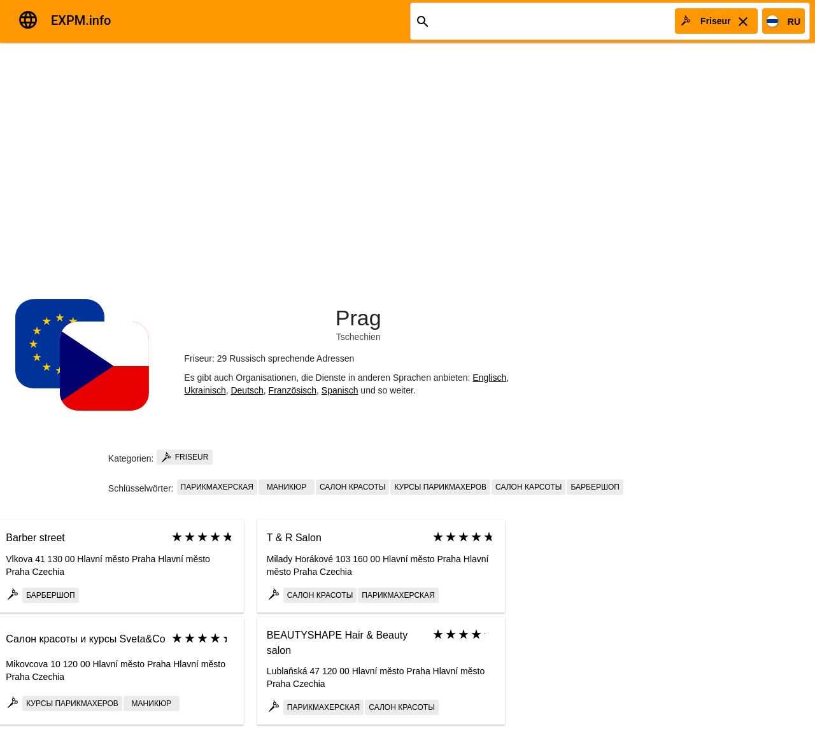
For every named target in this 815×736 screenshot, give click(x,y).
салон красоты (353, 487)
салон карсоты (528, 487)
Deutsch (246, 390)
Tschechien (358, 337)
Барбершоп (594, 487)
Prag (358, 318)
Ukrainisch (204, 390)
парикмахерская (217, 487)
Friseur (184, 457)
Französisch (292, 390)
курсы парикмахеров (440, 487)
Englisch (489, 377)
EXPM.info (81, 20)
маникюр (286, 487)
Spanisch (340, 390)
